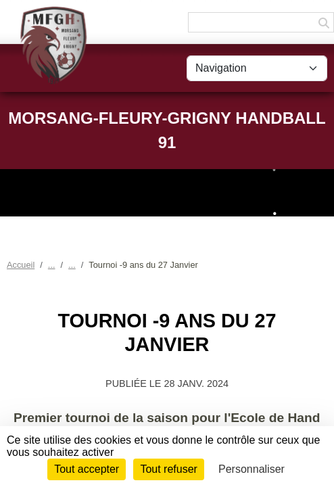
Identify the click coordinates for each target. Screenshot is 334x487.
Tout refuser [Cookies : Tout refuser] (168, 469)
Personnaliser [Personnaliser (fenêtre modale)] (251, 469)
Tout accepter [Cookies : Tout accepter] (86, 469)
